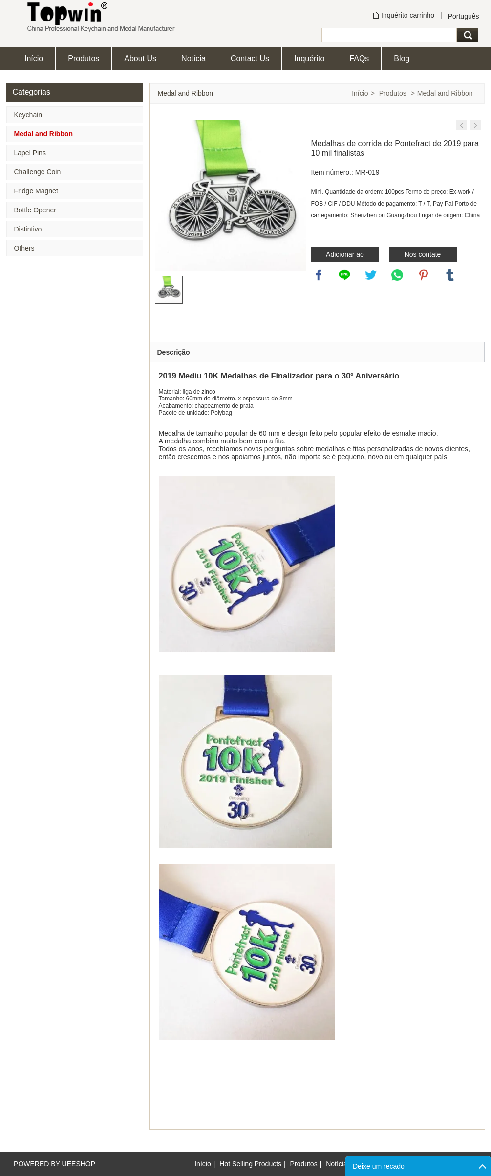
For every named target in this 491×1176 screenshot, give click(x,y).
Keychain (28, 115)
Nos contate (423, 254)
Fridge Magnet (36, 191)
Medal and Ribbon (43, 134)
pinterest (423, 275)
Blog (401, 58)
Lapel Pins (30, 153)
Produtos (83, 58)
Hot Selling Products (250, 1164)
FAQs (359, 58)
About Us (140, 58)
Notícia (193, 58)
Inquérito (309, 58)
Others (24, 248)
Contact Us (250, 58)
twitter (370, 275)
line (344, 275)
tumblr (450, 275)
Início (33, 58)
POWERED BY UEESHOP (54, 1164)
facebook (318, 275)
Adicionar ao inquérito (345, 256)
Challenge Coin (37, 172)
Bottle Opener (35, 210)
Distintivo (28, 229)
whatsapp (397, 275)
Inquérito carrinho (407, 15)
